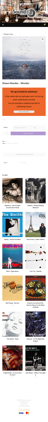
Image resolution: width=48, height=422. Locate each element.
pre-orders (9, 143)
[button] (42, 39)
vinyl (4, 119)
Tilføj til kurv (28, 133)
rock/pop (15, 143)
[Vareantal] (4, 133)
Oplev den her (24, 111)
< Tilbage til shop (7, 34)
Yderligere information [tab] (24, 154)
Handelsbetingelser (24, 410)
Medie (6, 127)
